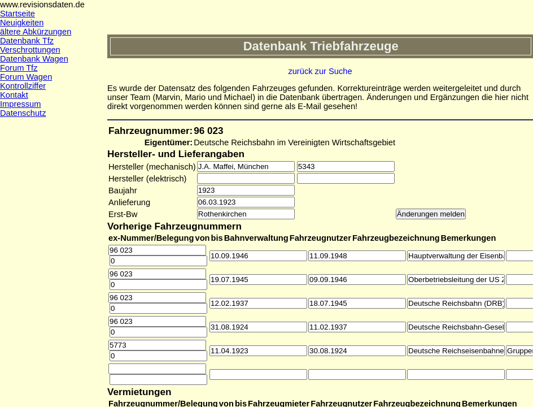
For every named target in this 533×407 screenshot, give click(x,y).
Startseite (17, 13)
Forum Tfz (19, 67)
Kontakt (14, 94)
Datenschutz (23, 113)
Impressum (20, 104)
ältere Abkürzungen (35, 31)
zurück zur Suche (320, 71)
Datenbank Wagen (34, 58)
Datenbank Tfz (27, 40)
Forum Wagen (26, 76)
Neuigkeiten (21, 22)
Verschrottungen (30, 49)
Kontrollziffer (23, 85)
